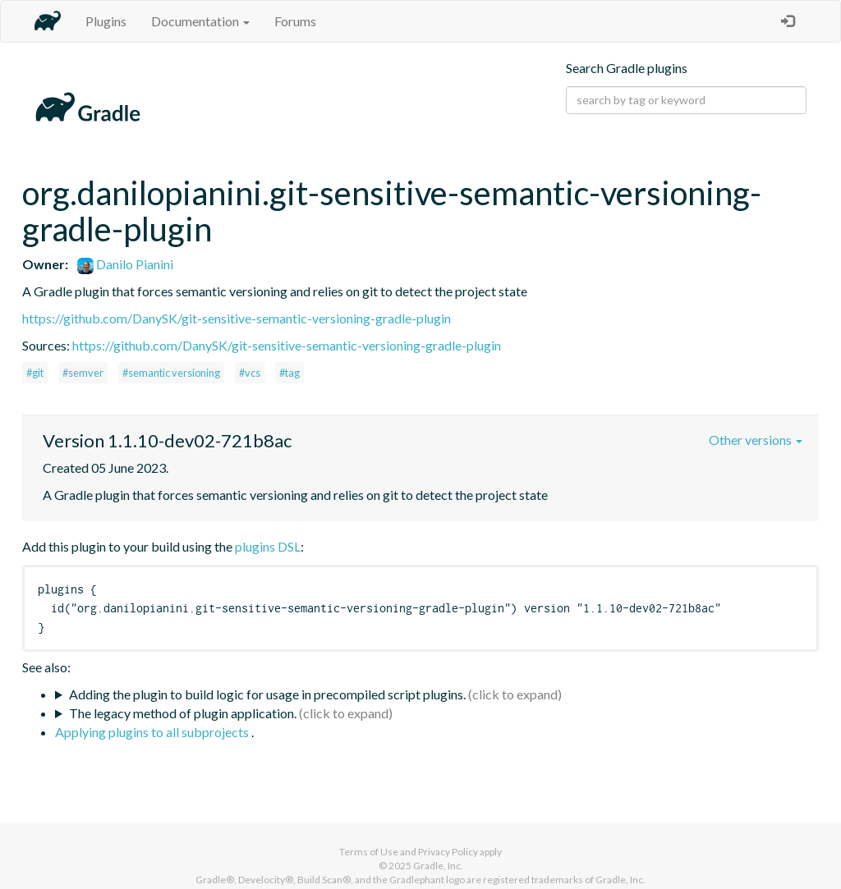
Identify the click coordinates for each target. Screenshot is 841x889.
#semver (82, 372)
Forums (295, 21)
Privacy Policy (448, 851)
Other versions (755, 439)
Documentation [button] (200, 21)
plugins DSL (268, 546)
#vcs (249, 372)
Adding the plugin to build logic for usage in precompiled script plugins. (267, 694)
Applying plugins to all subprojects (153, 732)
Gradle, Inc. (438, 865)
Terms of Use (368, 851)
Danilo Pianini (125, 264)
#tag (289, 372)
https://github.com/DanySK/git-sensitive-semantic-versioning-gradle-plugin (236, 318)
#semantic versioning (171, 372)
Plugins (105, 21)
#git (35, 372)
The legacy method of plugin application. (182, 713)
